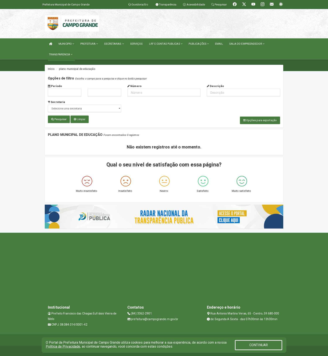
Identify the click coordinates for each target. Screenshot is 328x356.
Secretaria (56, 102)
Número (134, 86)
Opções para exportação (260, 120)
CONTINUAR (258, 345)
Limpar (79, 119)
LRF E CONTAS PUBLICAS (165, 43)
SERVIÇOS (136, 43)
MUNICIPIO (66, 43)
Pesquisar (59, 119)
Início (51, 68)
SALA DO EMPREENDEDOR (246, 43)
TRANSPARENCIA (61, 54)
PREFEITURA (89, 43)
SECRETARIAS (114, 43)
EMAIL (219, 43)
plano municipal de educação (77, 68)
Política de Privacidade (63, 346)
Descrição (215, 86)
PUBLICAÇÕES (199, 43)
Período (55, 86)
